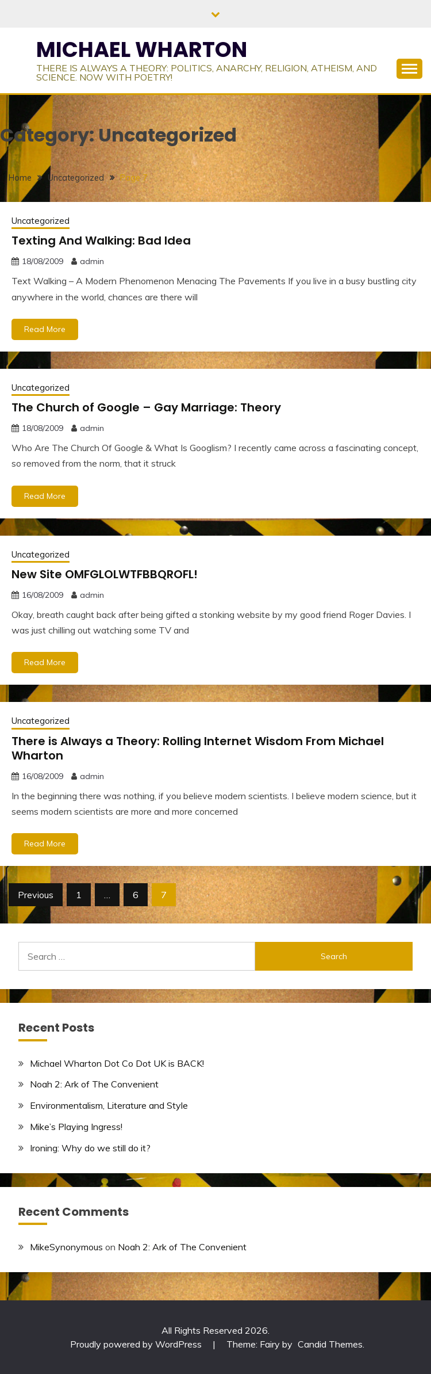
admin (92, 261)
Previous (35, 894)
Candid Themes (330, 1344)
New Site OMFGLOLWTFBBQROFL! (104, 574)
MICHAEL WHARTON (141, 49)
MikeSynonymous (66, 1247)
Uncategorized (40, 220)
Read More (45, 329)
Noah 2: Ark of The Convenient (94, 1084)
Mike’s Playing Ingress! (76, 1126)
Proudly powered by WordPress (137, 1344)
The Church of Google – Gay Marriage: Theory (146, 407)
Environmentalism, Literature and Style (109, 1105)
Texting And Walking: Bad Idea (101, 240)
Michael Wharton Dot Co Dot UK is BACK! (117, 1063)
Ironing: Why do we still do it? (90, 1148)
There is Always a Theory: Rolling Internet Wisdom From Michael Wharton (197, 748)
